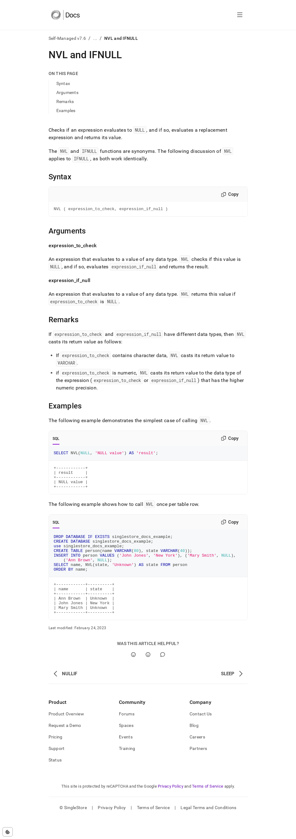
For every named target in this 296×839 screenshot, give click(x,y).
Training (127, 768)
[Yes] (133, 675)
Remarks (65, 101)
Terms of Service (207, 806)
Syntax (63, 83)
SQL (56, 439)
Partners (198, 768)
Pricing (56, 757)
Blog (194, 745)
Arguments (67, 92)
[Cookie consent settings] (7, 832)
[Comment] (162, 675)
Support (57, 768)
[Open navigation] (240, 15)
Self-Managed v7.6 (67, 38)
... (95, 38)
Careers (197, 757)
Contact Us (201, 734)
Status (55, 780)
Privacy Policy (170, 806)
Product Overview (66, 734)
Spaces (126, 745)
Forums (126, 734)
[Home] (65, 15)
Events (126, 757)
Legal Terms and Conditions (208, 828)
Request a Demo (65, 745)
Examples (66, 110)
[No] (148, 675)
